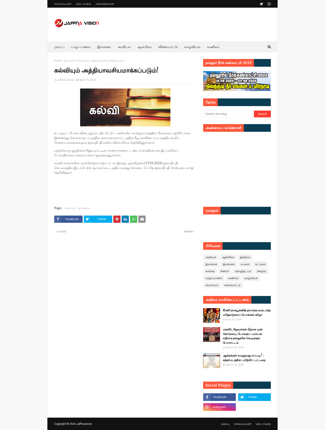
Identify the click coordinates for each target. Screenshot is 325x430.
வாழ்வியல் (251, 278)
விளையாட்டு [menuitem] (168, 47)
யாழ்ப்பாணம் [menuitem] (81, 47)
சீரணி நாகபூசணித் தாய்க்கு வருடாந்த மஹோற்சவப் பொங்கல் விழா (247, 312)
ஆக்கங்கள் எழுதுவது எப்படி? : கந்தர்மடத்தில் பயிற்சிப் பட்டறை (244, 358)
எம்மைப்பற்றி (62, 3)
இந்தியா (245, 257)
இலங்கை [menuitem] (104, 47)
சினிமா (224, 271)
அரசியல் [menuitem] (124, 47)
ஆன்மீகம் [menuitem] (144, 47)
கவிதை (210, 271)
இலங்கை (70, 60)
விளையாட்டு (232, 285)
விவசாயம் (211, 285)
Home (58, 60)
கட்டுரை (260, 264)
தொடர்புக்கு (83, 3)
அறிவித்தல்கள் (104, 3)
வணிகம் (233, 278)
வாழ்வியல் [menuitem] (192, 47)
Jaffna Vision (65, 80)
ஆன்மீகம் (228, 257)
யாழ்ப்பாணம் (213, 278)
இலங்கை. (229, 264)
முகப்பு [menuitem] (59, 47)
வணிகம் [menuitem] (213, 47)
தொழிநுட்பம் (243, 271)
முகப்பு (225, 423)
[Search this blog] (228, 114)
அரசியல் (70, 208)
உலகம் (245, 264)
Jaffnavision (84, 423)
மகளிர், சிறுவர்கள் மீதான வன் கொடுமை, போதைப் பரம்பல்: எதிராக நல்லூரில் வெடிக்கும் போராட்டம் (243, 336)
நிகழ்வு (261, 271)
